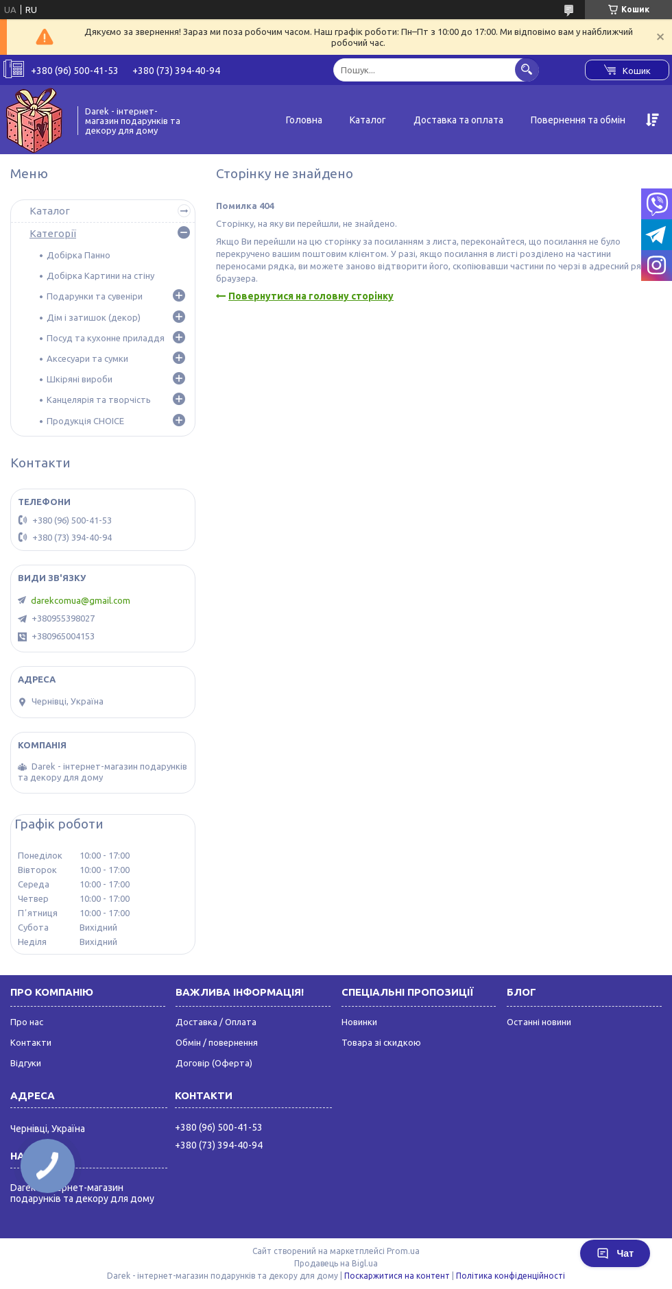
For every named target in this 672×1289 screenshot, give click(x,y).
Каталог (368, 119)
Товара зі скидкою (381, 1042)
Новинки (359, 1022)
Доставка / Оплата (216, 1022)
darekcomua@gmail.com (80, 600)
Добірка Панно (78, 255)
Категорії (52, 233)
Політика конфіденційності (510, 1275)
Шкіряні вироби (79, 379)
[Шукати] (527, 70)
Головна (304, 119)
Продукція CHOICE (85, 421)
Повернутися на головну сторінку (311, 296)
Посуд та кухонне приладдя (106, 338)
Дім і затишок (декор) (94, 317)
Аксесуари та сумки (87, 358)
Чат (615, 1253)
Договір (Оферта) (214, 1063)
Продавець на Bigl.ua (336, 1263)
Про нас (26, 1022)
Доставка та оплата (458, 119)
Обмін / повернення (217, 1042)
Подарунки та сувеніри (95, 296)
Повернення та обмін (578, 119)
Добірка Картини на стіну (100, 275)
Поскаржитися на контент (397, 1275)
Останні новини (539, 1022)
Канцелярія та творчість (99, 399)
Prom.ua (403, 1251)
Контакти (30, 1042)
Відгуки (25, 1063)
